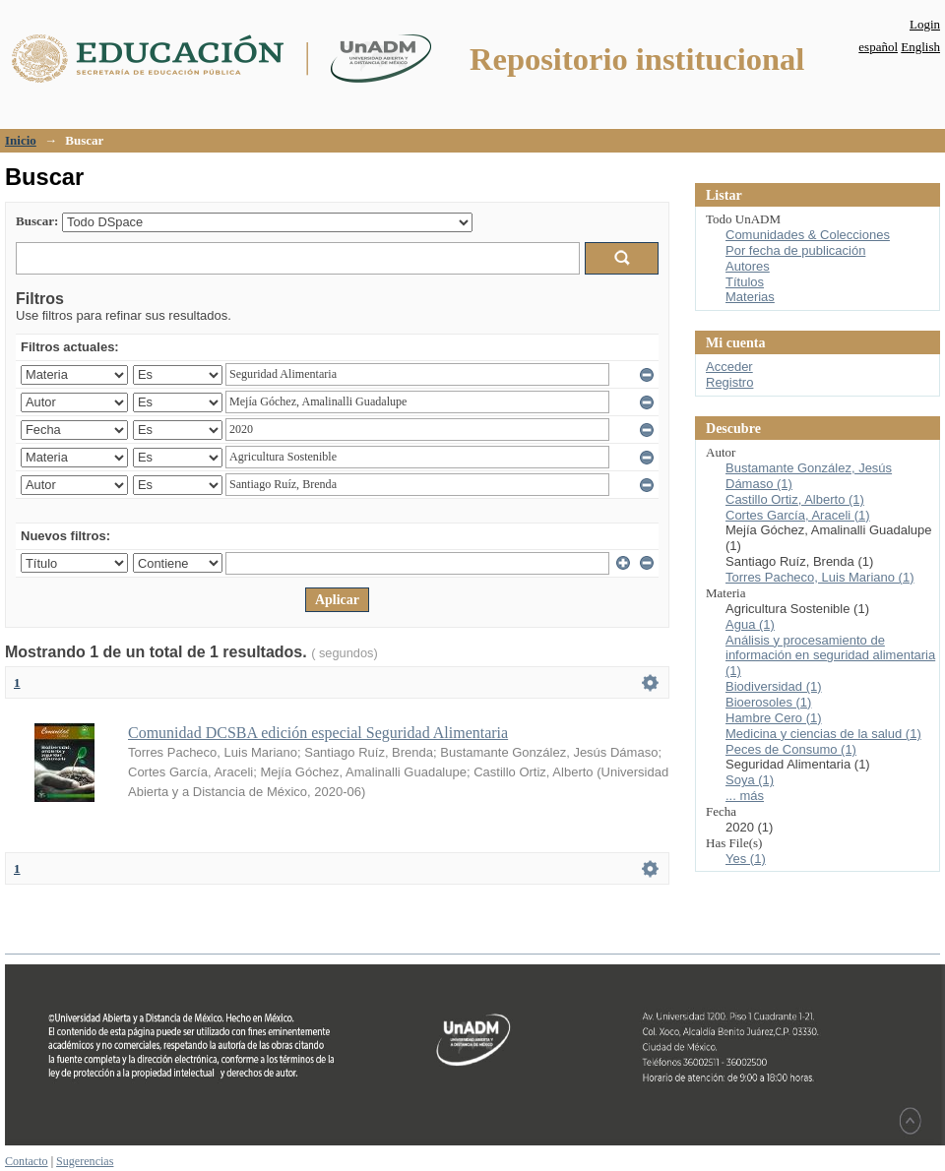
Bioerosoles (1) (768, 702)
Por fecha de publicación (795, 250)
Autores (747, 266)
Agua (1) (750, 624)
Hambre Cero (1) (773, 717)
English (920, 46)
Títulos (744, 282)
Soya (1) (749, 779)
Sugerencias (84, 1161)
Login (925, 24)
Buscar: (37, 221)
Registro (729, 382)
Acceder (729, 366)
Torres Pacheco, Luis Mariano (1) (819, 577)
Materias (750, 296)
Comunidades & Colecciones (807, 234)
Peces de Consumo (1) (790, 749)
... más (744, 795)
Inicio (20, 140)
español (878, 46)
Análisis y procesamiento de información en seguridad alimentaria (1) (830, 656)
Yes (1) (745, 858)
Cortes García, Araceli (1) (797, 515)
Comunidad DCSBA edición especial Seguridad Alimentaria (318, 732)
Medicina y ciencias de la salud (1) (823, 733)
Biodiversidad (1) (773, 686)
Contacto (26, 1161)
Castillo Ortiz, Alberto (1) (794, 499)
